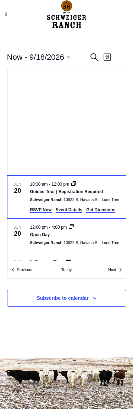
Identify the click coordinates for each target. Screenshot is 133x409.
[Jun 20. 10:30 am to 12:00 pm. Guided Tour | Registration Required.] (66, 197)
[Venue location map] (66, 122)
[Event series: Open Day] (71, 227)
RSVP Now (41, 209)
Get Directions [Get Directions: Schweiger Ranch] (100, 209)
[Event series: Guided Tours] (73, 184)
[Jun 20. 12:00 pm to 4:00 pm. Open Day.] (66, 235)
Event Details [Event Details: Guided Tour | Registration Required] (69, 209)
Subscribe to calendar (62, 298)
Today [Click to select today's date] (66, 269)
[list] (66, 218)
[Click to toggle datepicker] (38, 57)
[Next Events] (115, 270)
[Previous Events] (22, 270)
